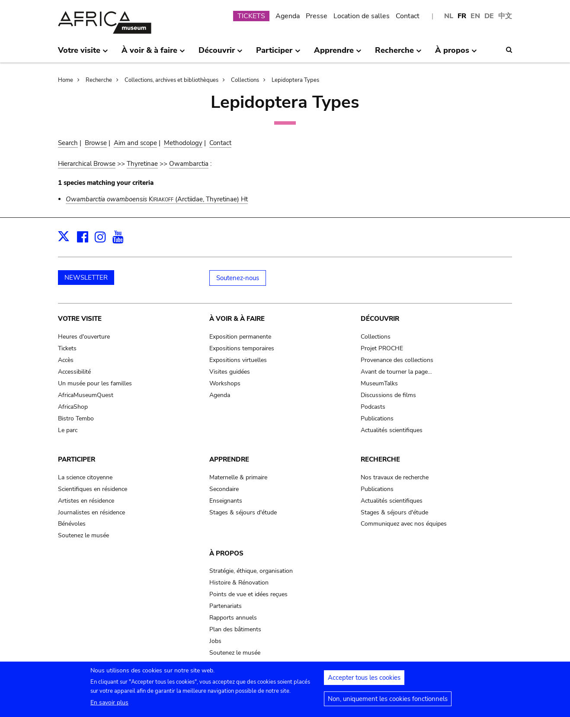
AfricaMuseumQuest (85, 395)
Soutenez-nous (237, 278)
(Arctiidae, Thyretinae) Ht (157, 199)
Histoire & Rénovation (239, 582)
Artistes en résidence (86, 501)
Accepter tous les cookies (364, 681)
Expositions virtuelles (238, 360)
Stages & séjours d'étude (243, 512)
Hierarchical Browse (86, 163)
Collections (245, 80)
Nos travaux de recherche (395, 477)
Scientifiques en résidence (92, 489)
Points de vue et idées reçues (248, 594)
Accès (66, 360)
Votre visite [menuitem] (83, 53)
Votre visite (80, 318)
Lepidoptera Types (295, 80)
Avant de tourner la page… (396, 372)
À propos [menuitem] (456, 53)
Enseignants (225, 501)
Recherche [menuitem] (398, 53)
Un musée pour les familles (95, 383)
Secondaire (224, 489)
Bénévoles (72, 524)
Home (65, 80)
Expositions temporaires (241, 348)
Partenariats (225, 606)
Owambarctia (188, 163)
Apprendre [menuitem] (338, 53)
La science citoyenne (85, 477)
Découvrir (380, 318)
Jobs (215, 641)
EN (475, 16)
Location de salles (361, 16)
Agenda (287, 16)
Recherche (99, 80)
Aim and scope (135, 143)
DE (489, 16)
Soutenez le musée (83, 535)
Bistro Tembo (76, 418)
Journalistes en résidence (91, 512)
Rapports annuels (233, 618)
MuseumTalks (379, 383)
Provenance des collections (397, 360)
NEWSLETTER (86, 277)
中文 (505, 16)
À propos (226, 553)
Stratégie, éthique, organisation (251, 571)
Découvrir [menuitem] (221, 53)
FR (462, 16)
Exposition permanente (240, 337)
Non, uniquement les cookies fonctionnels (388, 702)
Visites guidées (229, 372)
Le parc (67, 430)
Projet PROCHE (382, 348)
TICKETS (251, 16)
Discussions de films (388, 395)
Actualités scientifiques (392, 430)
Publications (377, 418)
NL (448, 16)
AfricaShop (73, 407)
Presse (316, 16)
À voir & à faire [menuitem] (153, 53)
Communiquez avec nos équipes (404, 524)
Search (68, 143)
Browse (96, 143)
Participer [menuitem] (278, 53)
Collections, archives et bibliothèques (171, 80)
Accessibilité (74, 372)
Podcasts (373, 407)
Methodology (183, 143)
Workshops (224, 383)
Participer (76, 459)
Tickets (67, 348)
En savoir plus (109, 706)
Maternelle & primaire (238, 477)
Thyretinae (142, 163)
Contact (407, 16)
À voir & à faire (237, 318)
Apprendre (229, 459)
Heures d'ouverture (84, 337)
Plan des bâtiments (235, 629)
